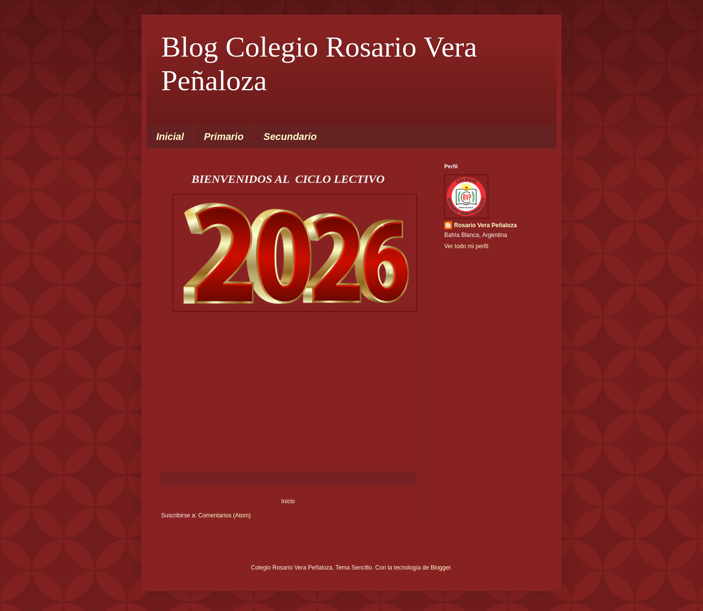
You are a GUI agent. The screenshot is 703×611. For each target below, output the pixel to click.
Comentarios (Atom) (224, 515)
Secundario (290, 136)
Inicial (170, 136)
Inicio (288, 501)
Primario (224, 136)
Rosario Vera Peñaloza (485, 225)
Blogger (441, 567)
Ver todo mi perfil (466, 246)
